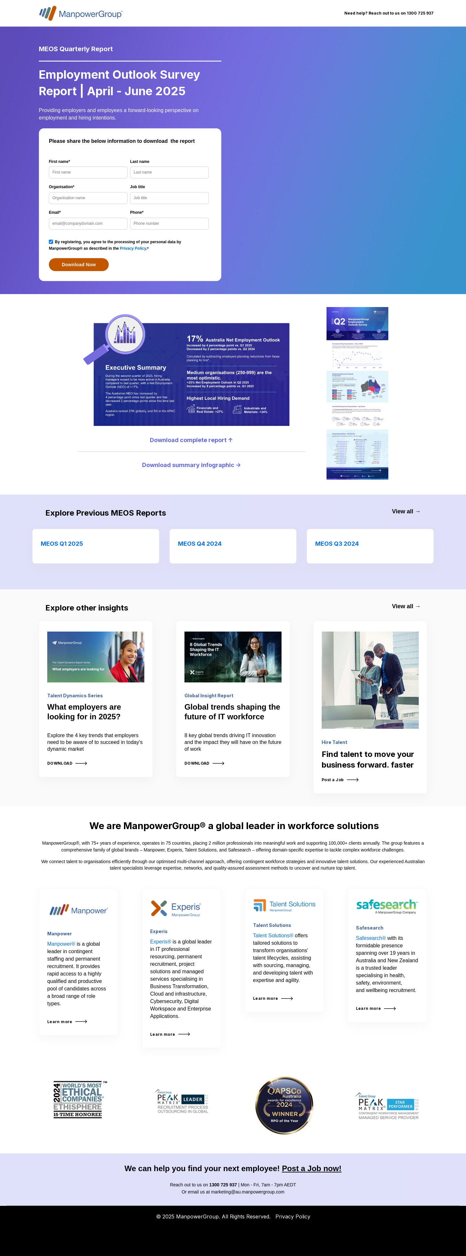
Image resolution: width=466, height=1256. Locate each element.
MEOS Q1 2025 (62, 543)
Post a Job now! (311, 1168)
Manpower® (61, 944)
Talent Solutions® (273, 935)
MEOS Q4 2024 (200, 543)
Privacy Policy (133, 248)
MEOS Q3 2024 (337, 543)
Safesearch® (371, 938)
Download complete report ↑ (191, 440)
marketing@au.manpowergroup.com (247, 1191)
